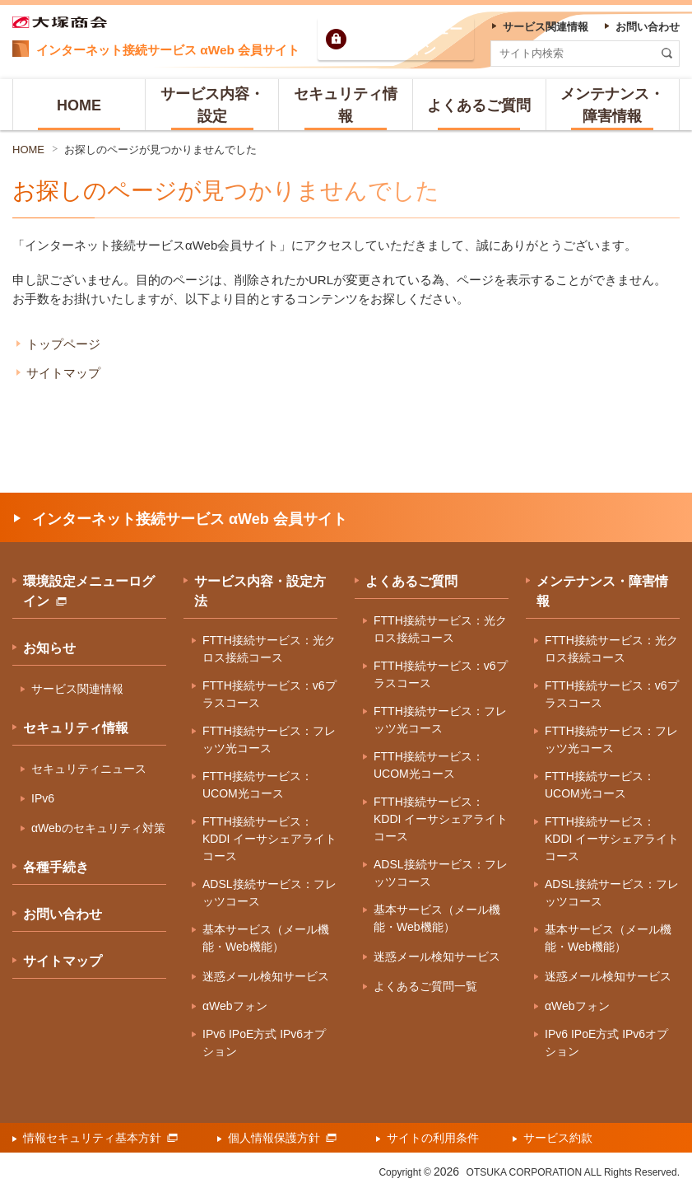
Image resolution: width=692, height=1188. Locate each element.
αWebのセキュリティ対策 (98, 828)
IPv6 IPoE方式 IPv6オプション (264, 1042)
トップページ (63, 344)
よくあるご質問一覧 (425, 986)
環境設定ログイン (409, 39)
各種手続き (56, 867)
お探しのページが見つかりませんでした (160, 149)
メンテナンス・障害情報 (602, 591)
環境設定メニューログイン (89, 591)
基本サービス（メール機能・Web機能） (265, 938)
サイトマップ (63, 373)
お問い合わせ (62, 914)
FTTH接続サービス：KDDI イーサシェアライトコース (269, 839)
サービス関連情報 (77, 688)
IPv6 (42, 798)
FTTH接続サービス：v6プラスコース (269, 694)
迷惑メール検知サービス (265, 976)
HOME (28, 149)
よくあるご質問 (411, 581)
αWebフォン (234, 1006)
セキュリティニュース (88, 768)
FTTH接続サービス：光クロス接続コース (269, 649)
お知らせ (49, 648)
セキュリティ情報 (75, 728)
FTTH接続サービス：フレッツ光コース (269, 739)
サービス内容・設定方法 (260, 591)
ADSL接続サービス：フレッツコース (269, 892)
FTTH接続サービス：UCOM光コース (257, 784)
